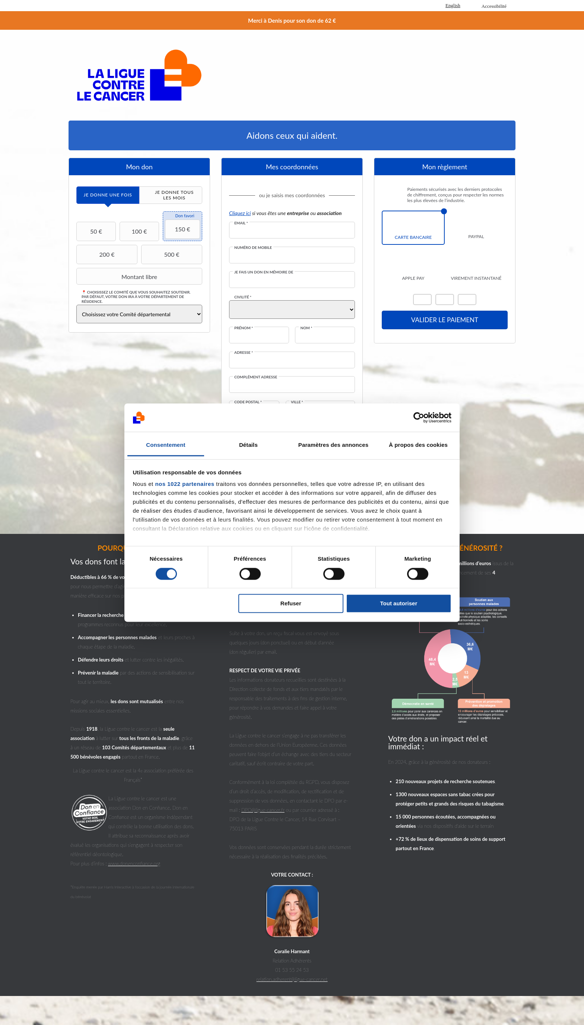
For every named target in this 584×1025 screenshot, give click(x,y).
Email (241, 223)
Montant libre (117, 276)
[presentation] (108, 195)
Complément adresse (255, 377)
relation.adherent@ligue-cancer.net (291, 979)
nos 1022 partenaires (184, 484)
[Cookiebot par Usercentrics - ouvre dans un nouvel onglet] (418, 417)
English (452, 5)
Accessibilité (494, 6)
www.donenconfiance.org (134, 864)
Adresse (243, 352)
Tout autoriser (399, 603)
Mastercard (422, 299)
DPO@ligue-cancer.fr (263, 810)
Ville (297, 402)
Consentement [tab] (165, 445)
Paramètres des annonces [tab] (333, 445)
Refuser (290, 603)
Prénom (243, 328)
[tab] (107, 195)
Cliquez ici (240, 213)
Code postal (248, 402)
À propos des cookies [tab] (418, 445)
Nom (306, 328)
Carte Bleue (467, 299)
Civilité (242, 297)
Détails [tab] (248, 445)
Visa (444, 299)
